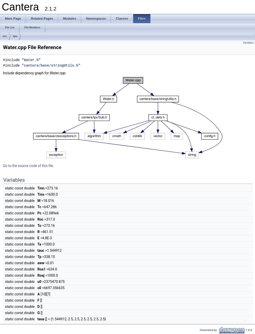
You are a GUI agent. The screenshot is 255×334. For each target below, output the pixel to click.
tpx (15, 36)
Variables (248, 42)
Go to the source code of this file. (28, 166)
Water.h (31, 60)
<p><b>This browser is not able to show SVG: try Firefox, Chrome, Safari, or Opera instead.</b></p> (128, 118)
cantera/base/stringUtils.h (51, 65)
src (5, 36)
